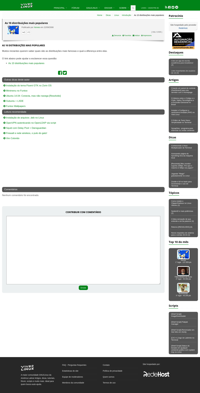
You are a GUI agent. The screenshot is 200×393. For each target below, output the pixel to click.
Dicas (108, 15)
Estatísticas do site (70, 371)
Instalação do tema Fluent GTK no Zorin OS (27, 85)
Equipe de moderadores (72, 377)
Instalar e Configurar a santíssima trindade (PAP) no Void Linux (183, 112)
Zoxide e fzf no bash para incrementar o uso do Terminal (181, 184)
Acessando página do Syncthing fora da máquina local (182, 156)
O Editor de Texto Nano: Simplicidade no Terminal (181, 121)
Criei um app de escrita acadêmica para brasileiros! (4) (182, 63)
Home (99, 15)
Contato (106, 365)
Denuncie (116, 35)
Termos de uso (109, 383)
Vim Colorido (11, 138)
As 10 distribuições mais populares (26, 63)
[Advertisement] (140, 69)
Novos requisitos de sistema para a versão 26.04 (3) (182, 234)
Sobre (123, 8)
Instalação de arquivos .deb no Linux (23, 117)
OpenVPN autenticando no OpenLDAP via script (29, 123)
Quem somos (108, 377)
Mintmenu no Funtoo (15, 90)
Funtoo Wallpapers (14, 106)
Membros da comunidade (73, 383)
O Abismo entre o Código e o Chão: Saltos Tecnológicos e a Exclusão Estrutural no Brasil (182, 101)
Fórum (75, 8)
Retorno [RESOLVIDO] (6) (181, 227)
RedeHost (183, 28)
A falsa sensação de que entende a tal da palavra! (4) (182, 220)
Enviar (108, 8)
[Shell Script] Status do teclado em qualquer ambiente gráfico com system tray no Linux (183, 349)
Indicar (136, 35)
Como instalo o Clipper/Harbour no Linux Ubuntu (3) (181, 203)
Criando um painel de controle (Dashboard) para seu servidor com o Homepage (183, 90)
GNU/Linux (92, 8)
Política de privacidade (112, 371)
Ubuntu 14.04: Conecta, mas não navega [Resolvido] (32, 96)
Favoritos (126, 35)
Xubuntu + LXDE (13, 101)
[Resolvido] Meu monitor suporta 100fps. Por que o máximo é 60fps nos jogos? (182, 166)
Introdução (126, 15)
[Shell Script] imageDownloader (178, 315)
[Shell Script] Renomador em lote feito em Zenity (182, 331)
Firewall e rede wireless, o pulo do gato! (25, 133)
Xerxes (37, 27)
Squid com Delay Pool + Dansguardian (24, 128)
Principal (59, 8)
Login (143, 8)
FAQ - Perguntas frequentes (74, 365)
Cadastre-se (153, 8)
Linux (116, 15)
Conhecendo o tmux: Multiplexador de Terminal (181, 147)
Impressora (146, 35)
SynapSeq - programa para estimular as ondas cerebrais (182, 129)
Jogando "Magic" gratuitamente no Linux (180, 175)
